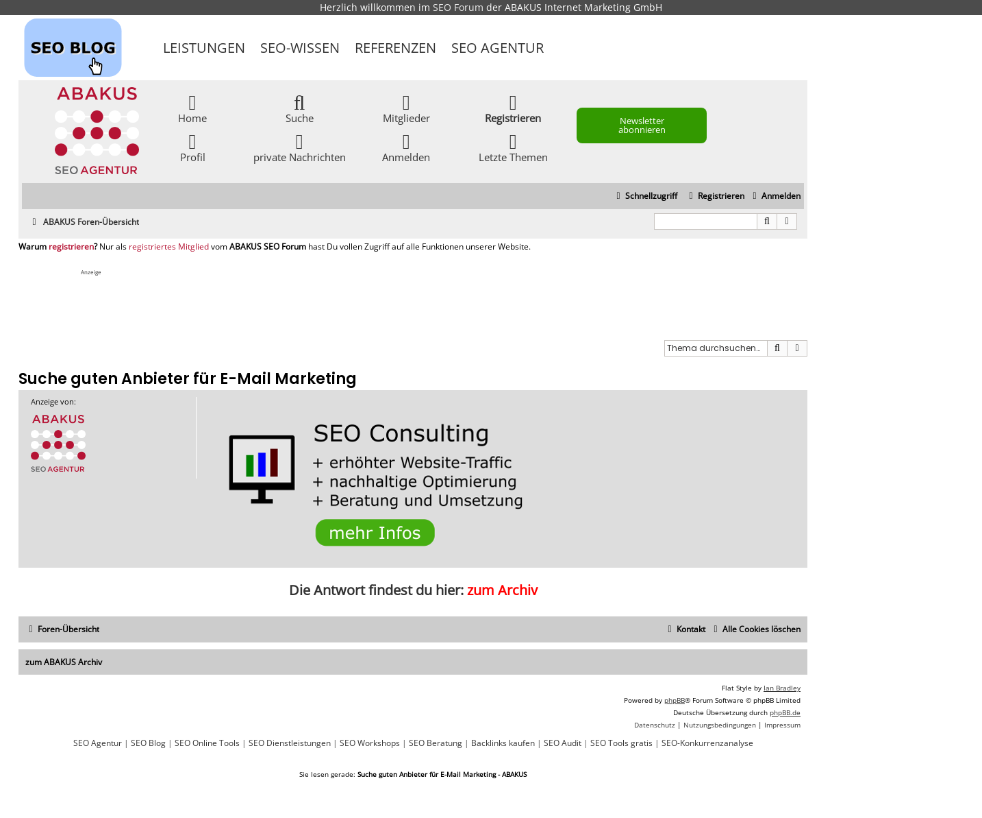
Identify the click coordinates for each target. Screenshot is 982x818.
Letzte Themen (513, 147)
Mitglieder (406, 108)
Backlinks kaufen (503, 743)
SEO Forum (458, 7)
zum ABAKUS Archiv (63, 662)
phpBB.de (785, 712)
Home (192, 108)
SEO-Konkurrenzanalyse (707, 743)
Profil (192, 147)
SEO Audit (562, 743)
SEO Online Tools (207, 743)
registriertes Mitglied (169, 246)
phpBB (674, 700)
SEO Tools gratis (621, 743)
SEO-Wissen (300, 47)
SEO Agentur (497, 47)
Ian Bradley (782, 688)
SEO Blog (148, 743)
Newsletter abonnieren (642, 125)
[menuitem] (775, 196)
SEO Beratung (435, 743)
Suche (300, 108)
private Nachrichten (299, 147)
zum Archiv (502, 590)
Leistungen (204, 47)
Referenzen (395, 47)
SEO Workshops (370, 743)
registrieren (71, 246)
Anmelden (406, 147)
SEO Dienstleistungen (290, 743)
